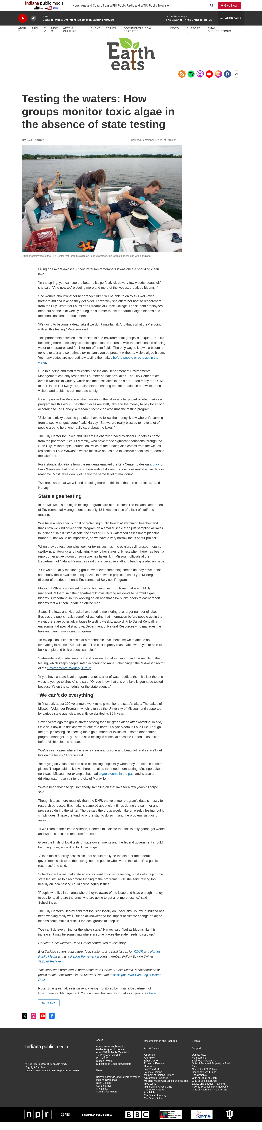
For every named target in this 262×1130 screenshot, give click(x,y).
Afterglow (149, 1066)
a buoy (155, 472)
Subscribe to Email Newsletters (113, 1072)
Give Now (233, 9)
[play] (23, 26)
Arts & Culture (69, 38)
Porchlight (149, 1100)
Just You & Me (152, 1077)
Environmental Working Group (69, 676)
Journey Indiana (153, 1080)
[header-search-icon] (213, 9)
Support (193, 36)
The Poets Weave (154, 1097)
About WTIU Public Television (112, 1060)
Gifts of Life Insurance (204, 1089)
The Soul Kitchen (153, 1106)
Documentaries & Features (137, 38)
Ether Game (151, 1068)
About (22, 38)
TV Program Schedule (108, 1063)
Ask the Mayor (104, 1094)
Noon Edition (103, 1091)
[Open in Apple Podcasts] (200, 82)
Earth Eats (49, 1010)
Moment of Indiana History (159, 1083)
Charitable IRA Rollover (205, 1077)
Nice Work (150, 1092)
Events (95, 38)
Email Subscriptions (219, 38)
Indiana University (58, 1072)
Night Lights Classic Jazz (158, 1095)
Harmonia (149, 1074)
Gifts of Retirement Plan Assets (209, 1097)
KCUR (138, 960)
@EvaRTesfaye (49, 969)
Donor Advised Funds (204, 1080)
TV (45, 38)
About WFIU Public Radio (110, 1054)
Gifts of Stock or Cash (204, 1086)
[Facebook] (227, 82)
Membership (199, 1066)
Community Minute (106, 1099)
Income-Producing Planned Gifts (210, 1095)
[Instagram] (218, 82)
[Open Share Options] (236, 82)
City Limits (102, 1097)
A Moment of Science (156, 1086)
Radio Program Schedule (110, 1057)
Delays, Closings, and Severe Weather (118, 1085)
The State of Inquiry (155, 1103)
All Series (149, 1063)
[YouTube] (209, 82)
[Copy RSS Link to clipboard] (182, 82)
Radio (34, 38)
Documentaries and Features (160, 1049)
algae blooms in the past (116, 782)
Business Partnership (204, 1068)
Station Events (104, 1069)
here (152, 1001)
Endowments (199, 1083)
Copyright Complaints (35, 1075)
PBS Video (102, 1066)
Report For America (84, 965)
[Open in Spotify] (191, 82)
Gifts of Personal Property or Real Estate (211, 1073)
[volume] (34, 26)
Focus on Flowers (154, 1071)
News (54, 38)
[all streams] (231, 26)
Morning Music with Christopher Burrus (166, 1089)
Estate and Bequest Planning (208, 1092)
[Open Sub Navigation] (108, 42)
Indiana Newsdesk (106, 1088)
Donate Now (199, 1063)
